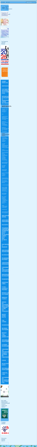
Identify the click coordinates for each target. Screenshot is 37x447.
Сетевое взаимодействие (5, 345)
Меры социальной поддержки (4, 206)
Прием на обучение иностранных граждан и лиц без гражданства (5, 306)
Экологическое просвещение (5, 212)
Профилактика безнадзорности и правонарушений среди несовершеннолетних (5, 100)
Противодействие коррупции (5, 340)
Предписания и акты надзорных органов (5, 110)
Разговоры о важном (5, 246)
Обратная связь (5, 283)
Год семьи (4, 321)
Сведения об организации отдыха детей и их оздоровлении (5, 353)
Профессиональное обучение (5, 293)
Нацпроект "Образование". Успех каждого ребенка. (5, 139)
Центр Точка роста (4, 316)
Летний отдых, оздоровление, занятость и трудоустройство (5, 145)
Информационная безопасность (5, 275)
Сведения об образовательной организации (5, 269)
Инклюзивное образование (5, 163)
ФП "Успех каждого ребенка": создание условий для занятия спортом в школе (4, 199)
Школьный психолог (4, 194)
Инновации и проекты (4, 170)
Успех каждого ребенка (5, 288)
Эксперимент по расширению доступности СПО (5, 380)
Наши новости (5, 82)
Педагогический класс (5, 364)
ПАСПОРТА (5, 224)
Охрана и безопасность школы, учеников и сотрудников (5, 123)
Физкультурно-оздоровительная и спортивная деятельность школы (5, 180)
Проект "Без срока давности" (5, 334)
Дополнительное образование (5, 221)
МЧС (3, 114)
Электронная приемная (5, 263)
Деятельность (5, 106)
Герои (4, 360)
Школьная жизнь (5, 216)
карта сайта (8, 2)
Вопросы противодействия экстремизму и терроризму (5, 129)
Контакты (5, 86)
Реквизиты (5, 279)
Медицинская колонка (5, 259)
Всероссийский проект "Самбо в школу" (5, 174)
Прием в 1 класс (4, 298)
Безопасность (5, 254)
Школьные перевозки (5, 251)
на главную (3, 2)
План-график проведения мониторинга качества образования (5, 189)
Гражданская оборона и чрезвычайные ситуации (5, 118)
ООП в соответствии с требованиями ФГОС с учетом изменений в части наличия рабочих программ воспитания (5, 154)
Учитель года (4, 373)
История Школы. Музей (3, 166)
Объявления (5, 325)
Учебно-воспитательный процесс (5, 134)
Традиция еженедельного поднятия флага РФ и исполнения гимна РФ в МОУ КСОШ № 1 (5, 234)
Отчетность (4, 209)
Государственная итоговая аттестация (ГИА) (5, 91)
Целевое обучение (5, 329)
